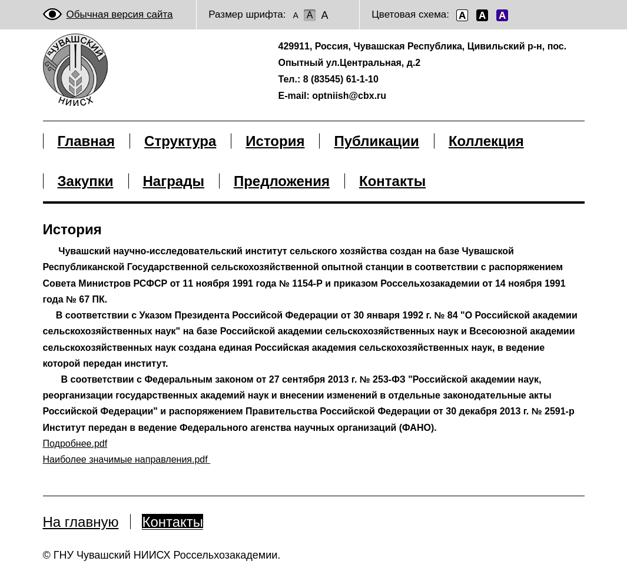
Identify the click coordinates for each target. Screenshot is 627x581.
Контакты (172, 522)
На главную (81, 522)
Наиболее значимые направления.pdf (127, 459)
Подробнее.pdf (75, 444)
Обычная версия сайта (120, 14)
